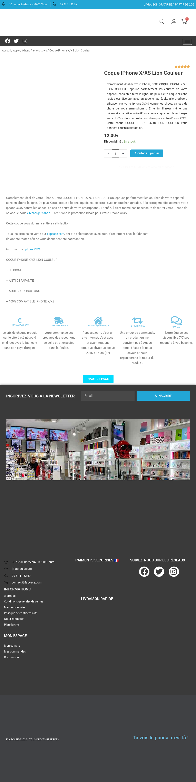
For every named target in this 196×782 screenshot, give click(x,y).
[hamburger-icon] (187, 42)
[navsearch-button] (161, 22)
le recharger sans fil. (40, 211)
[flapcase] (98, 513)
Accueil (6, 50)
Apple (17, 50)
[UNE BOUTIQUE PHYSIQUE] (98, 319)
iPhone (27, 50)
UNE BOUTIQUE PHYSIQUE (98, 324)
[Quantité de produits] (116, 153)
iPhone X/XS (42, 50)
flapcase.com (56, 232)
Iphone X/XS (32, 248)
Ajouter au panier (147, 153)
